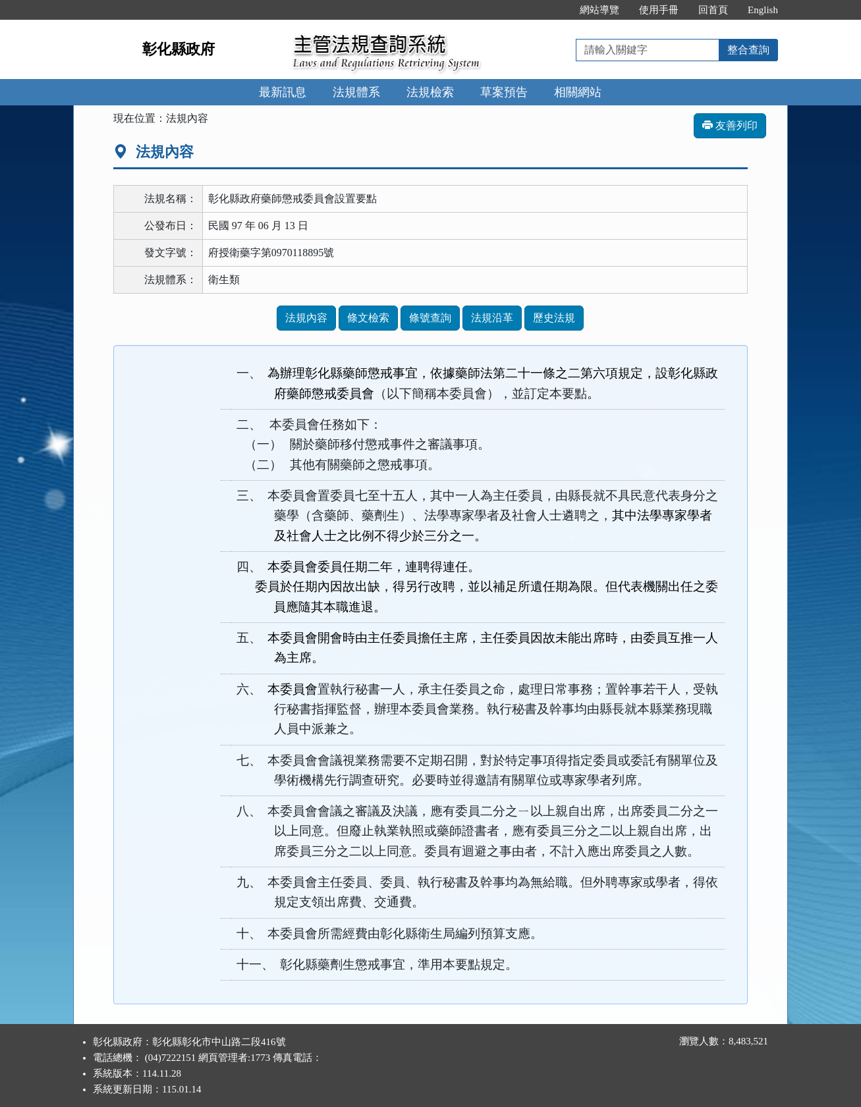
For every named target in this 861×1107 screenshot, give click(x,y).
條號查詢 (430, 317)
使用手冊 (659, 10)
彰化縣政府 (178, 49)
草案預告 (504, 92)
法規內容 (306, 317)
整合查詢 (748, 49)
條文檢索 (368, 317)
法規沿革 (492, 317)
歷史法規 (554, 317)
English (763, 10)
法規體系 (356, 92)
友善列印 (730, 125)
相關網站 (577, 92)
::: (556, 10)
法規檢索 (430, 92)
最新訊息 (282, 92)
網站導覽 (599, 10)
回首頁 (713, 10)
